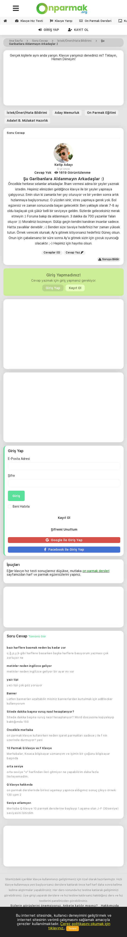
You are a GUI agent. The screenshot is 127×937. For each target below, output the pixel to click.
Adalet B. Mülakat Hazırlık (27, 120)
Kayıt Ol (78, 30)
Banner (12, 693)
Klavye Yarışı (61, 21)
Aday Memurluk (67, 112)
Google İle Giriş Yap (64, 540)
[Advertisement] (63, 85)
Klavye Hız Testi (29, 21)
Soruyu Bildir (108, 259)
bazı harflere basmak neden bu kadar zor (36, 647)
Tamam (72, 928)
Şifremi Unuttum (64, 529)
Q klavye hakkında (20, 784)
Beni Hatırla (19, 506)
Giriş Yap (48, 30)
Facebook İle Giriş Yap (64, 549)
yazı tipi (13, 679)
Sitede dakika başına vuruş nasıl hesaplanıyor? (40, 711)
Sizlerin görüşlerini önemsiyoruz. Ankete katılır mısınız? (54, 905)
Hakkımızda (110, 905)
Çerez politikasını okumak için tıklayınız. (79, 926)
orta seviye (15, 766)
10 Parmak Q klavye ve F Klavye (29, 748)
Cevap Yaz (74, 252)
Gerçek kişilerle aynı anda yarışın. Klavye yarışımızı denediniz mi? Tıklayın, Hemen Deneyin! (63, 57)
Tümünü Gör (37, 636)
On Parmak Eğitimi (101, 112)
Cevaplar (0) (52, 252)
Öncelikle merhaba (20, 730)
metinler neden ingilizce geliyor (29, 666)
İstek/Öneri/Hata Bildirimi (27, 112)
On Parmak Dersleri (95, 21)
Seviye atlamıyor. (19, 803)
